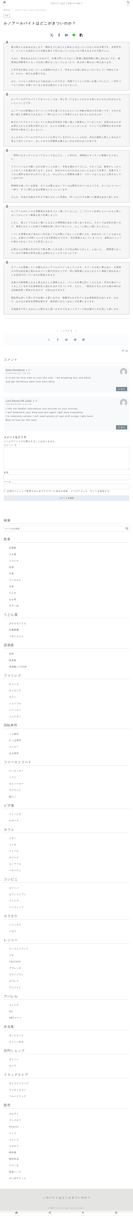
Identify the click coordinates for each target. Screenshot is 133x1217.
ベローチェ (15, 874)
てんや (12, 597)
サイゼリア (15, 695)
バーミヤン (15, 714)
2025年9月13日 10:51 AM (19, 404)
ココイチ (14, 565)
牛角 (11, 578)
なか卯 (12, 603)
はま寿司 (14, 757)
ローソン (14, 892)
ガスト (12, 701)
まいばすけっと (17, 1182)
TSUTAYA (15, 966)
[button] (81, 35)
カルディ (14, 1118)
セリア (12, 1070)
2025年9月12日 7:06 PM (18, 373)
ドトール (14, 855)
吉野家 (12, 552)
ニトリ (12, 1137)
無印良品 (14, 1163)
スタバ (12, 842)
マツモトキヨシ (17, 1094)
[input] (66, 533)
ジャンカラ (15, 929)
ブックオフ (15, 1124)
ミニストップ (16, 911)
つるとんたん (16, 640)
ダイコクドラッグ (19, 1087)
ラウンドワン (16, 979)
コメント (10, 445)
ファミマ (14, 905)
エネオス (14, 1150)
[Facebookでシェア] (59, 35)
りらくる (14, 1169)
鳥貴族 (12, 664)
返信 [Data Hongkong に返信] (121, 389)
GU (11, 1016)
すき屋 (12, 558)
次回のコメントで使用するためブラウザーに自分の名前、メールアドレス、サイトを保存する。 (59, 495)
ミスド (12, 781)
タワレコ (14, 985)
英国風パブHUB (18, 671)
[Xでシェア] (51, 35)
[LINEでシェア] (74, 35)
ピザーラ (14, 825)
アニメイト (15, 992)
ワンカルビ (15, 584)
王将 (11, 591)
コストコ (14, 1144)
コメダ (12, 849)
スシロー (14, 751)
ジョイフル (15, 708)
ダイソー (14, 1063)
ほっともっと (16, 1039)
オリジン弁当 (16, 1046)
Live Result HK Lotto (19, 401)
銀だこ (12, 801)
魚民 (11, 658)
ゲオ (11, 959)
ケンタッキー (16, 775)
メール (7, 486)
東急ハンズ (15, 1176)
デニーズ (14, 688)
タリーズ (14, 862)
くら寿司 (14, 738)
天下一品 (14, 610)
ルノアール (15, 868)
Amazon (14, 1131)
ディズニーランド (19, 953)
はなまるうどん (17, 627)
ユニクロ (14, 1009)
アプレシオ (15, 972)
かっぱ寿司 (15, 744)
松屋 (11, 571)
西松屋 (12, 1156)
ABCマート (15, 1022)
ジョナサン (15, 721)
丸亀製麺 (14, 634)
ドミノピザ (15, 818)
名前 (6, 477)
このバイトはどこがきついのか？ (66, 3)
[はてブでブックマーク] (66, 35)
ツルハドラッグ (17, 1100)
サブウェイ (15, 794)
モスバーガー (16, 788)
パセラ (12, 935)
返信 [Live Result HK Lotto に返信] (121, 427)
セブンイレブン (17, 898)
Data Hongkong (15, 370)
